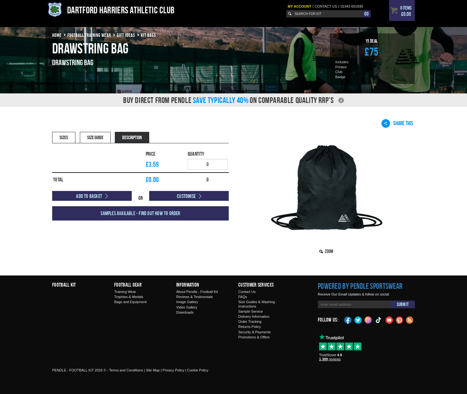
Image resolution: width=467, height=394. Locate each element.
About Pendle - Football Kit (197, 292)
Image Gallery (187, 302)
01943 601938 (351, 6)
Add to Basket (89, 196)
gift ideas (126, 35)
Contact (326, 6)
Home (57, 35)
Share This (397, 123)
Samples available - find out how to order (140, 213)
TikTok (379, 320)
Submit (403, 304)
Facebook (348, 319)
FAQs (242, 297)
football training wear (89, 35)
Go (366, 14)
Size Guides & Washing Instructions (256, 304)
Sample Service (250, 311)
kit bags (148, 35)
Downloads (184, 312)
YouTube (389, 319)
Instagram (368, 319)
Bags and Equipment (130, 302)
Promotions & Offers (254, 337)
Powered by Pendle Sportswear (360, 286)
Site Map (152, 370)
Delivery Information (253, 316)
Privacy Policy (173, 370)
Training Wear (125, 292)
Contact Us (246, 292)
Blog (410, 319)
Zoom (329, 251)
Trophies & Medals (128, 297)
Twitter (358, 319)
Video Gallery (186, 307)
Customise (186, 196)
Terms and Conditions (126, 370)
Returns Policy (249, 327)
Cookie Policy (197, 370)
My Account (299, 6)
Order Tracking (249, 321)
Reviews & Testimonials (194, 297)
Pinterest (399, 319)
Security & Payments (254, 332)
